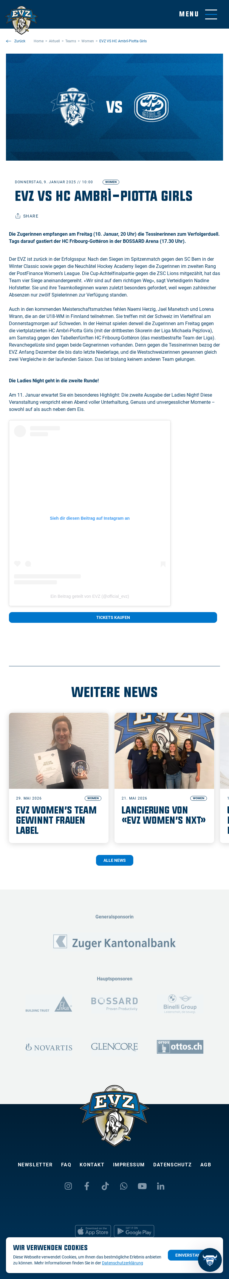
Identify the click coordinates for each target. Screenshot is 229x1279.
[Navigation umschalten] (198, 14)
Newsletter (35, 1165)
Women (111, 182)
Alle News (114, 860)
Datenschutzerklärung (122, 1263)
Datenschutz (172, 1165)
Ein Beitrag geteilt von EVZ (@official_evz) (89, 596)
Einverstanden (191, 1255)
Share (26, 216)
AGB (205, 1165)
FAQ (66, 1165)
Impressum (129, 1165)
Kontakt (92, 1165)
